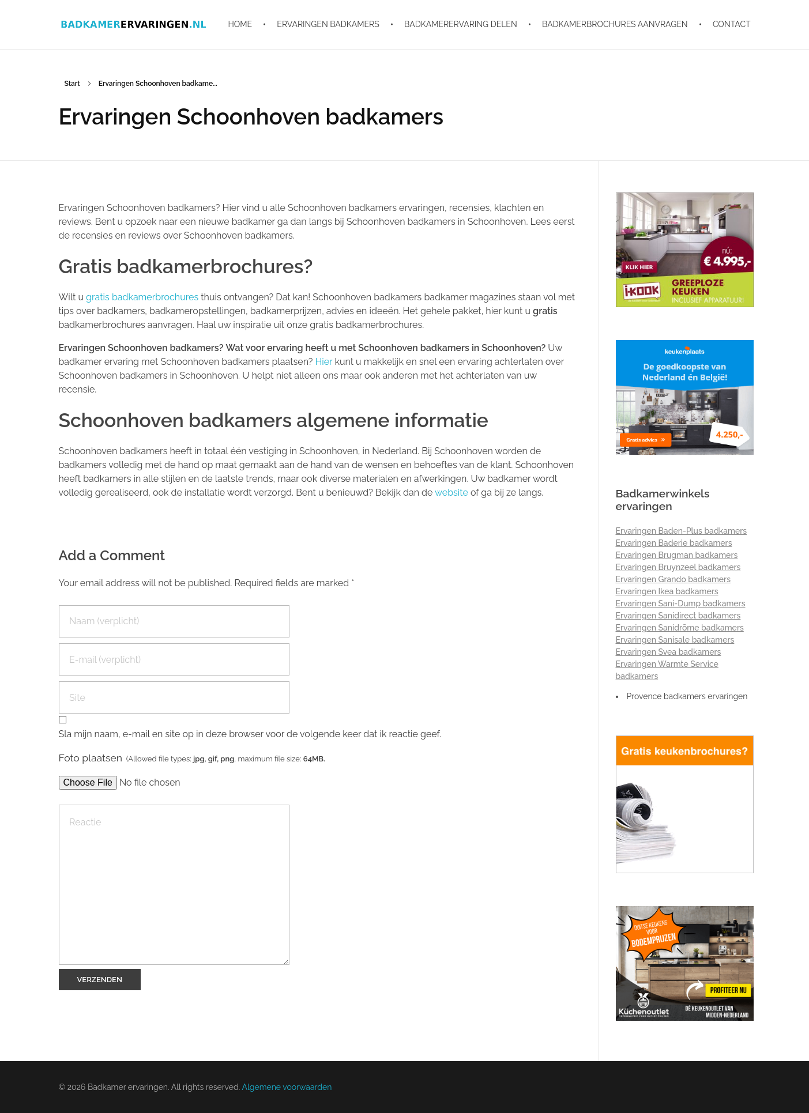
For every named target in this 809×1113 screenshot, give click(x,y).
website (451, 492)
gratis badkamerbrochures (143, 297)
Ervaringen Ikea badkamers (667, 591)
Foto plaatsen (192, 758)
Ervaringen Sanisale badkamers (675, 639)
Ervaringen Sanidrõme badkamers (680, 627)
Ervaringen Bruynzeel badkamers (678, 567)
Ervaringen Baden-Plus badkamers (681, 530)
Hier (323, 361)
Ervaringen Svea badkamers (668, 652)
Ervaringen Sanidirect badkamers (678, 615)
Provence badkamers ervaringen (687, 696)
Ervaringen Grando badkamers (673, 579)
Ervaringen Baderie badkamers (674, 543)
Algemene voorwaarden (287, 1087)
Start (72, 84)
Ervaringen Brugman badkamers (677, 555)
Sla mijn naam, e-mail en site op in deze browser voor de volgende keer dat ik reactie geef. (250, 734)
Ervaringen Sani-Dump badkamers (681, 603)
